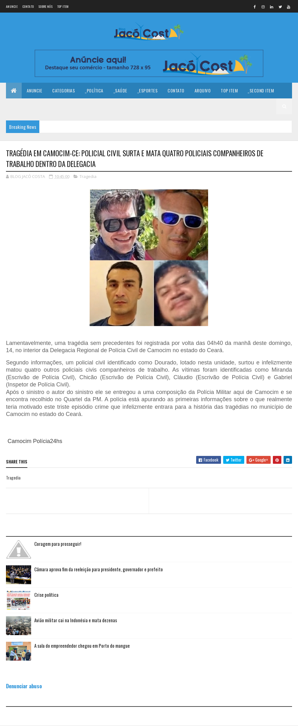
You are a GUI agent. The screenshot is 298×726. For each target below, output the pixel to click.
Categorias (63, 90)
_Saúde (120, 90)
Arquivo (203, 90)
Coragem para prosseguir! (57, 543)
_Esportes (147, 90)
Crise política (46, 594)
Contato (28, 6)
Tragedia (88, 176)
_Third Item (22, 106)
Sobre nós (45, 6)
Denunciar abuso (24, 686)
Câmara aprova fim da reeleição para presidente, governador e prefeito (98, 569)
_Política (94, 90)
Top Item (63, 6)
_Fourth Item (56, 106)
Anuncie (12, 6)
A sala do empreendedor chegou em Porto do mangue (82, 645)
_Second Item (261, 90)
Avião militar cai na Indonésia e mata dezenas (75, 620)
